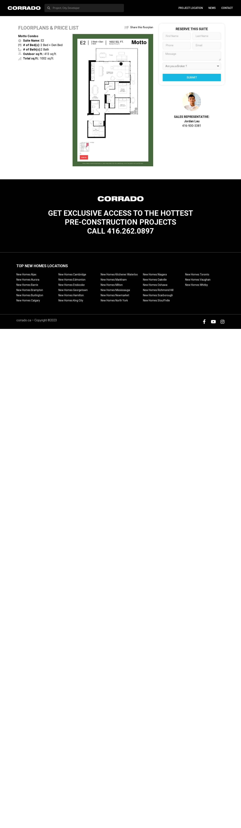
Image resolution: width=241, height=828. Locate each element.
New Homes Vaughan (197, 279)
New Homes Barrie (27, 284)
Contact (227, 8)
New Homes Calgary (28, 300)
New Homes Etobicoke (71, 284)
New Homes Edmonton (71, 279)
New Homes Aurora (27, 279)
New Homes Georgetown (73, 290)
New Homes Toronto (197, 274)
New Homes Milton (112, 284)
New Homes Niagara (155, 274)
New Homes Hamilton (71, 295)
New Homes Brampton (29, 290)
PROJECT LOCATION (190, 8)
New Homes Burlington (29, 295)
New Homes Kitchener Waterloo (119, 274)
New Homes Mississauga (115, 290)
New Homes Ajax (26, 274)
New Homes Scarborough (158, 295)
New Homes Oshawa (155, 284)
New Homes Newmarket (115, 295)
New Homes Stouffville (156, 300)
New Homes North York (114, 300)
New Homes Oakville (155, 279)
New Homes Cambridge (72, 274)
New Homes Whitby (196, 284)
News (212, 8)
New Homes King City (70, 300)
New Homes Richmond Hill (158, 290)
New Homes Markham (114, 279)
